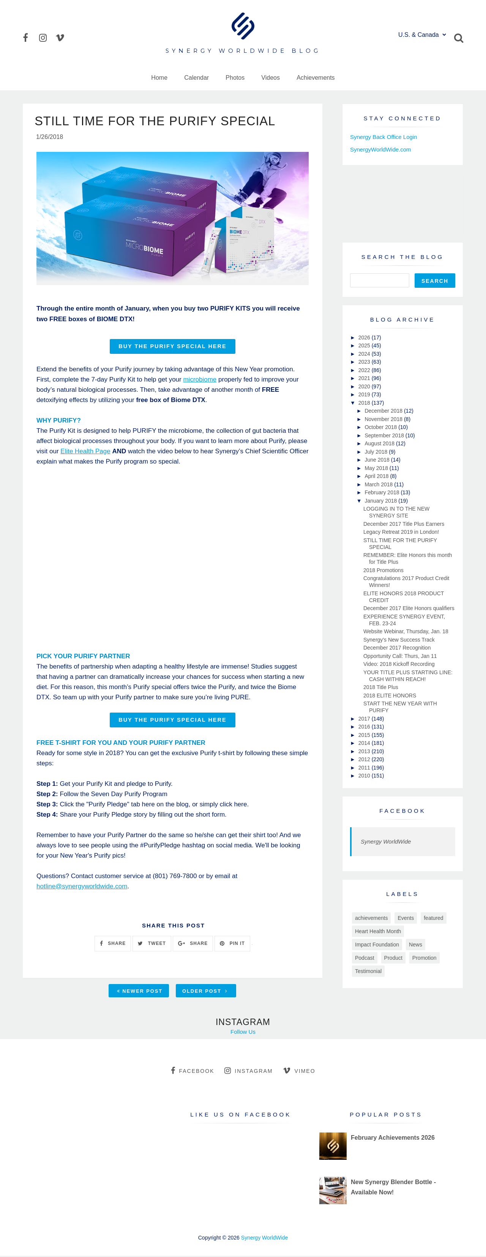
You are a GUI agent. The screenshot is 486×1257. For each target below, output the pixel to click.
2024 (365, 354)
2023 (365, 362)
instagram (248, 1072)
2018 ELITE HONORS (389, 695)
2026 (365, 337)
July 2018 (376, 452)
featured (433, 918)
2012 (365, 759)
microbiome (199, 380)
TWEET (152, 944)
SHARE (113, 944)
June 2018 (377, 460)
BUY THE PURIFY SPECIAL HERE (172, 347)
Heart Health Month (378, 931)
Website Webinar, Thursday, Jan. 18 (405, 631)
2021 (365, 378)
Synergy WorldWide (386, 841)
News (415, 945)
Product (393, 958)
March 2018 (379, 484)
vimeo (299, 1072)
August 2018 (380, 443)
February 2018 (382, 492)
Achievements (316, 77)
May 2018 (376, 468)
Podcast (364, 958)
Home (159, 77)
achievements (371, 918)
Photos (235, 77)
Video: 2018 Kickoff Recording (399, 664)
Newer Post (140, 992)
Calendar (196, 77)
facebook (192, 1072)
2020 (365, 386)
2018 (365, 403)
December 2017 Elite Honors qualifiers (408, 608)
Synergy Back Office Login (383, 137)
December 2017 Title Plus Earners (403, 524)
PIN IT (232, 944)
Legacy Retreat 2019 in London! (401, 532)
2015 (365, 735)
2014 (365, 743)
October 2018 (381, 427)
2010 (365, 776)
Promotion (424, 958)
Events (406, 918)
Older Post (205, 992)
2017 (365, 719)
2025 (365, 345)
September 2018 (384, 435)
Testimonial (368, 971)
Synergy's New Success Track (399, 640)
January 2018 (381, 501)
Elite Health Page (85, 452)
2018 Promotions (383, 570)
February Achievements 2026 (393, 1139)
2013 (365, 751)
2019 (365, 394)
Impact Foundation (377, 945)
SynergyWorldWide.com (380, 149)
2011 (365, 768)
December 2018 (384, 411)
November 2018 (384, 419)
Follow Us (243, 1033)
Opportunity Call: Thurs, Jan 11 (400, 656)
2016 (365, 727)
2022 (365, 370)
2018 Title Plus (380, 687)
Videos (270, 77)
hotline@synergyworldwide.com (81, 887)
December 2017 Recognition (397, 648)
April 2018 (377, 476)
